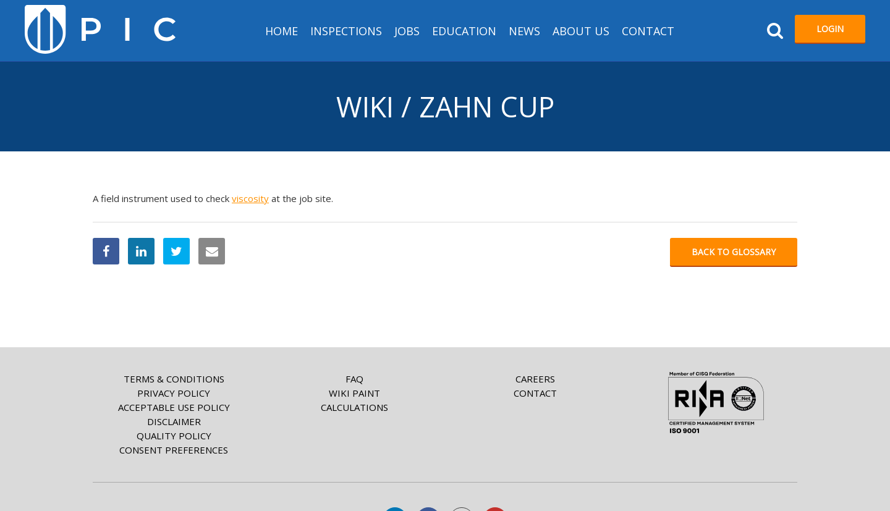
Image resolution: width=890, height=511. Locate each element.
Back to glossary (734, 252)
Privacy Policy (173, 393)
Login (830, 29)
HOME (281, 30)
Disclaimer (174, 421)
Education (464, 30)
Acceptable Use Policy (174, 407)
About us (581, 30)
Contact (648, 30)
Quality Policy (174, 435)
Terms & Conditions (174, 379)
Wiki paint (354, 393)
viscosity (250, 198)
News (524, 30)
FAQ (354, 379)
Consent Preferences (173, 450)
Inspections (346, 30)
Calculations (354, 407)
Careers (535, 379)
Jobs (407, 30)
